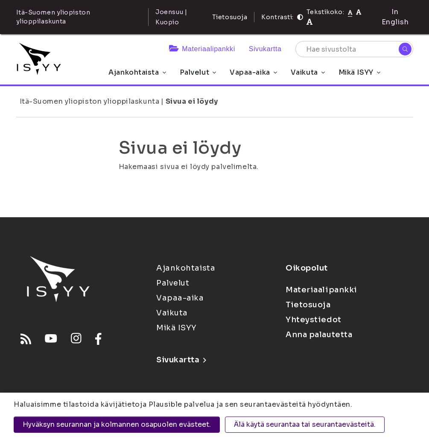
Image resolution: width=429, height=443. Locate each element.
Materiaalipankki (202, 48)
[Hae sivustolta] (354, 49)
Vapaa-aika (253, 72)
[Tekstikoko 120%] (309, 21)
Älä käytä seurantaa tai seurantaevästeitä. (305, 424)
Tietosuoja (230, 17)
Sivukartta (265, 48)
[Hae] (405, 49)
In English (395, 16)
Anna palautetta (319, 334)
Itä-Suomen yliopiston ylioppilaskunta (90, 101)
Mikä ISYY (359, 72)
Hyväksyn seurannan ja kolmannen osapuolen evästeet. (117, 424)
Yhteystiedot (313, 319)
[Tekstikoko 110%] (358, 11)
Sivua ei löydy (192, 101)
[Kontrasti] (300, 17)
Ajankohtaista (137, 72)
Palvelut (198, 72)
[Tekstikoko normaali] (350, 12)
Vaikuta (308, 72)
